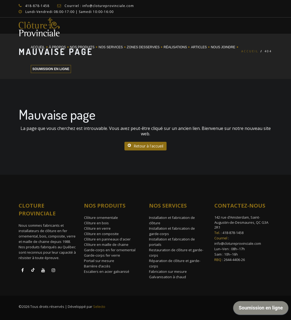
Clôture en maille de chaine (106, 244)
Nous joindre (223, 47)
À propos (57, 47)
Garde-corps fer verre (102, 255)
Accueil (38, 47)
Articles (199, 47)
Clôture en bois (96, 223)
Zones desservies (143, 47)
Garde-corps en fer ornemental (110, 249)
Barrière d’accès (97, 266)
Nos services (111, 47)
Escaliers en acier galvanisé (106, 271)
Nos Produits (82, 47)
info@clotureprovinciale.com (237, 243)
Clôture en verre (97, 228)
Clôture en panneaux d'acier (107, 239)
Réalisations (175, 47)
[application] (261, 309)
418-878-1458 (232, 232)
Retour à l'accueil (145, 146)
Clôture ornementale (101, 217)
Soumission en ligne (50, 69)
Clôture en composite (101, 233)
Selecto (99, 306)
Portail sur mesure (99, 260)
